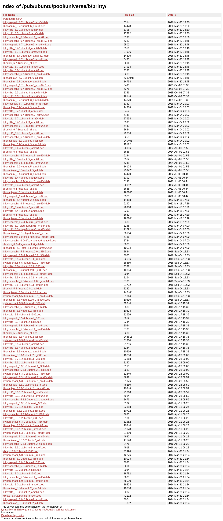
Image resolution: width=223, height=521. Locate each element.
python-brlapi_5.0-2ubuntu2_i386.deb (24, 455)
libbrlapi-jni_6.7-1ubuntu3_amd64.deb (24, 144)
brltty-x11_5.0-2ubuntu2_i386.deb (22, 473)
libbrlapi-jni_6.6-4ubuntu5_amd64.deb (24, 166)
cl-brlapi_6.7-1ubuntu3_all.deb (20, 129)
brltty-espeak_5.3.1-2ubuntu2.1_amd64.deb (27, 377)
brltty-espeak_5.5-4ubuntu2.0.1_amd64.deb (27, 274)
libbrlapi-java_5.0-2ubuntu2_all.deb (23, 503)
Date (170, 14)
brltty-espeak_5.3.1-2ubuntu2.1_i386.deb (26, 366)
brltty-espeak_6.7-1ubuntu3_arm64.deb (25, 103)
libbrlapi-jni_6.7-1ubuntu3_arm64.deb (24, 107)
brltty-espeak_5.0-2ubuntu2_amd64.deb (25, 499)
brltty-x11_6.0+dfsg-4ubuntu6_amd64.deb (27, 229)
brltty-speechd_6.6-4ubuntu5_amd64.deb (26, 155)
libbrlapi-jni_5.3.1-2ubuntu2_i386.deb (24, 410)
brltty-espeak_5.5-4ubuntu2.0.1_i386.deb (26, 255)
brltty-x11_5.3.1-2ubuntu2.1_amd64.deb (25, 392)
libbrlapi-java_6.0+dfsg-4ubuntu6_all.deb (26, 233)
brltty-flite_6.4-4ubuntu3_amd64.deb (23, 177)
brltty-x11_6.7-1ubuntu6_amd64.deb (23, 66)
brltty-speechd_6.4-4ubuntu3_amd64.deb (26, 181)
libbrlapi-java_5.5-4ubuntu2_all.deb (23, 336)
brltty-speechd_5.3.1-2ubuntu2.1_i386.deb (27, 370)
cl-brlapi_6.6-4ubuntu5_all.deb (20, 151)
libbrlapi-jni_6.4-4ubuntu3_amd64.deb (24, 174)
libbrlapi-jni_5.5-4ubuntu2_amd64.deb (24, 351)
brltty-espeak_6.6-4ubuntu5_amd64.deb (25, 163)
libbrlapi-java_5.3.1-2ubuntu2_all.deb (24, 440)
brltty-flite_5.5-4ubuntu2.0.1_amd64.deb (25, 277)
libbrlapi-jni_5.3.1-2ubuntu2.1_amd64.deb (26, 388)
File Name (9, 14)
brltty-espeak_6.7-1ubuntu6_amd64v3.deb (27, 44)
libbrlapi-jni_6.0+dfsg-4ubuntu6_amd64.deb (27, 248)
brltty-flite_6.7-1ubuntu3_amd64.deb (23, 122)
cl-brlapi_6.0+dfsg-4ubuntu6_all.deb (23, 244)
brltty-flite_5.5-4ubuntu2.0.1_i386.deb (24, 266)
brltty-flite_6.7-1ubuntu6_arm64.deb (23, 29)
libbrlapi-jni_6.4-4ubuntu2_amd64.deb (24, 200)
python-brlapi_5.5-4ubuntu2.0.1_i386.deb (26, 262)
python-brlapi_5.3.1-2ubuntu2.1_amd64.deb (28, 381)
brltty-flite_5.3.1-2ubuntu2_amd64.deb (24, 447)
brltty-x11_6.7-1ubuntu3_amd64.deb (23, 133)
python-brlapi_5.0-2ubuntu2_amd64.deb (25, 481)
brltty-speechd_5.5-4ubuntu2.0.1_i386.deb (27, 251)
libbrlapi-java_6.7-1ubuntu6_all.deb (23, 78)
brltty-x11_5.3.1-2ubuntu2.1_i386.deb (24, 359)
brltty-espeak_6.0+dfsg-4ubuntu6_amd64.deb (29, 237)
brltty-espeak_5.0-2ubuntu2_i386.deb (24, 462)
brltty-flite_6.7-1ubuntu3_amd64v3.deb (25, 92)
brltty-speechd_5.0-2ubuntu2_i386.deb (25, 466)
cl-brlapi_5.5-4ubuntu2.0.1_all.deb (22, 288)
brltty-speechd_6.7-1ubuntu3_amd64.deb (26, 137)
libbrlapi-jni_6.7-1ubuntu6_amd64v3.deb (26, 55)
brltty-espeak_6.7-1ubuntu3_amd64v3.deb (27, 85)
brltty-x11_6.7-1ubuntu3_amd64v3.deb (25, 96)
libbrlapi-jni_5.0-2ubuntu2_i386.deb (23, 458)
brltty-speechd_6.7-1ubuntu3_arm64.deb (26, 115)
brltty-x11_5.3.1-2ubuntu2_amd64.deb (24, 429)
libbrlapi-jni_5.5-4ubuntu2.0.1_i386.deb (25, 270)
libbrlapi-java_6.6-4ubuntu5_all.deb (23, 170)
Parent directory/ (12, 18)
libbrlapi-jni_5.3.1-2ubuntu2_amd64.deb (25, 425)
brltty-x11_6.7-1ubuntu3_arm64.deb (23, 118)
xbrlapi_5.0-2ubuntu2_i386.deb (20, 451)
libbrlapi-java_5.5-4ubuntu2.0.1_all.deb (25, 292)
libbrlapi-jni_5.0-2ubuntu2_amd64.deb (24, 488)
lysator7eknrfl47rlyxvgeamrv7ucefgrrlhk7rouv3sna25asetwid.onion (38, 509)
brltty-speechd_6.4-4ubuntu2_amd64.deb (26, 203)
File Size (129, 14)
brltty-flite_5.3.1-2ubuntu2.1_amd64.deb (25, 396)
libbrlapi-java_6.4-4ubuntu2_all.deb (23, 218)
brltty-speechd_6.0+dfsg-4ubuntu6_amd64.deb (29, 240)
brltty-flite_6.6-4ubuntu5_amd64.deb (23, 159)
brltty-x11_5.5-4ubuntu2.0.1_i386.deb (24, 259)
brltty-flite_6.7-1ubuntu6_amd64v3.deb (25, 48)
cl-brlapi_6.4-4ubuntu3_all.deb (20, 188)
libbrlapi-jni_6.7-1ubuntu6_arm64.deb (24, 26)
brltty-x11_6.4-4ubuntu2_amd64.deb (23, 207)
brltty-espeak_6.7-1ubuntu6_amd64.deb (25, 59)
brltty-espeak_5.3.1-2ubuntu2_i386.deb (25, 403)
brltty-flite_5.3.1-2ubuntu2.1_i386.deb (24, 362)
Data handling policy (12, 515)
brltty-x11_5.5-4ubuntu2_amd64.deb (23, 344)
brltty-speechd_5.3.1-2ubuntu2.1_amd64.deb (28, 399)
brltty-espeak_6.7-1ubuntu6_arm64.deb (25, 22)
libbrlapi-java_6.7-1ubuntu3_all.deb (23, 140)
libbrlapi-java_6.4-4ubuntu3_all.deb (23, 192)
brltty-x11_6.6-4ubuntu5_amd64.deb (23, 148)
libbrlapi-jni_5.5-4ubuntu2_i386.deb (23, 310)
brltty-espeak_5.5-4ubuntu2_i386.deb (24, 318)
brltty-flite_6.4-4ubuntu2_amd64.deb (23, 211)
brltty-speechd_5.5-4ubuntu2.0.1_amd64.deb (28, 281)
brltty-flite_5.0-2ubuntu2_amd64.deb (23, 492)
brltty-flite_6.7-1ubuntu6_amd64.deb (23, 70)
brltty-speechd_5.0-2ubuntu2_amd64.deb (26, 477)
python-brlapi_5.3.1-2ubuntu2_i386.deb (25, 421)
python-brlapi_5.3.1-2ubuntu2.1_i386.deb (26, 373)
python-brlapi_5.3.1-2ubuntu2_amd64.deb (27, 433)
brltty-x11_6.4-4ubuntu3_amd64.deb (23, 185)
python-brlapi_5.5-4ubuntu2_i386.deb (24, 303)
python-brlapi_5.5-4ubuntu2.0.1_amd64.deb (28, 296)
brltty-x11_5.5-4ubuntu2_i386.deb (22, 314)
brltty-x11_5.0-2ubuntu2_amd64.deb (23, 484)
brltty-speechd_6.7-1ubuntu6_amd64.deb (26, 74)
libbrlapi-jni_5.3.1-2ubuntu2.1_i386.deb (25, 355)
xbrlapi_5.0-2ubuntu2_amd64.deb (22, 495)
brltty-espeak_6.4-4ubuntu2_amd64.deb (25, 222)
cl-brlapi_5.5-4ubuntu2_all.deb (20, 333)
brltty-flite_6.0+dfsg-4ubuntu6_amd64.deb (26, 225)
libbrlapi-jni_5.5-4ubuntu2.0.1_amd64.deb (26, 299)
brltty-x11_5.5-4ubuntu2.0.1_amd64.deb (25, 285)
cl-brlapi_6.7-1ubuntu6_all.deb (20, 63)
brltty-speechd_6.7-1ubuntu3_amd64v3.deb (27, 89)
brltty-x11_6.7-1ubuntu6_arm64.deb (23, 33)
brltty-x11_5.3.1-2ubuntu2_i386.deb (23, 407)
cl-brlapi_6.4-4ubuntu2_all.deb (20, 214)
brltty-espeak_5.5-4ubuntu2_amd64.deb (25, 325)
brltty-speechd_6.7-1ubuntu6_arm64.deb (26, 37)
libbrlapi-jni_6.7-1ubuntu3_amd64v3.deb (26, 100)
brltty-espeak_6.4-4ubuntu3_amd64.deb (25, 196)
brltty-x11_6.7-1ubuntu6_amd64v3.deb (25, 52)
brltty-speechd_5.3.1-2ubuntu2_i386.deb (26, 414)
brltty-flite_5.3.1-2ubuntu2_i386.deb (23, 418)
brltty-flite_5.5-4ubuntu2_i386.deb (22, 322)
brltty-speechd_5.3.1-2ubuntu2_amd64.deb (27, 444)
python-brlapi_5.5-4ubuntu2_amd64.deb (25, 340)
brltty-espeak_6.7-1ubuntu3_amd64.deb (25, 126)
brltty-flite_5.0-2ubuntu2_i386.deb (22, 470)
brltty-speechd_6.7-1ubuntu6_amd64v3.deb (27, 41)
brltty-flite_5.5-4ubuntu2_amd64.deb (23, 347)
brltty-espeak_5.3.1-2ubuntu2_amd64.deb (26, 436)
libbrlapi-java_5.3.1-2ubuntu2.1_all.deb (25, 384)
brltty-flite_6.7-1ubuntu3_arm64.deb (23, 111)
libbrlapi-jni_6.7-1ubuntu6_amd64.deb (24, 81)
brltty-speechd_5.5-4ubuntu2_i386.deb (25, 307)
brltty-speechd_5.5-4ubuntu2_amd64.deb (26, 329)
